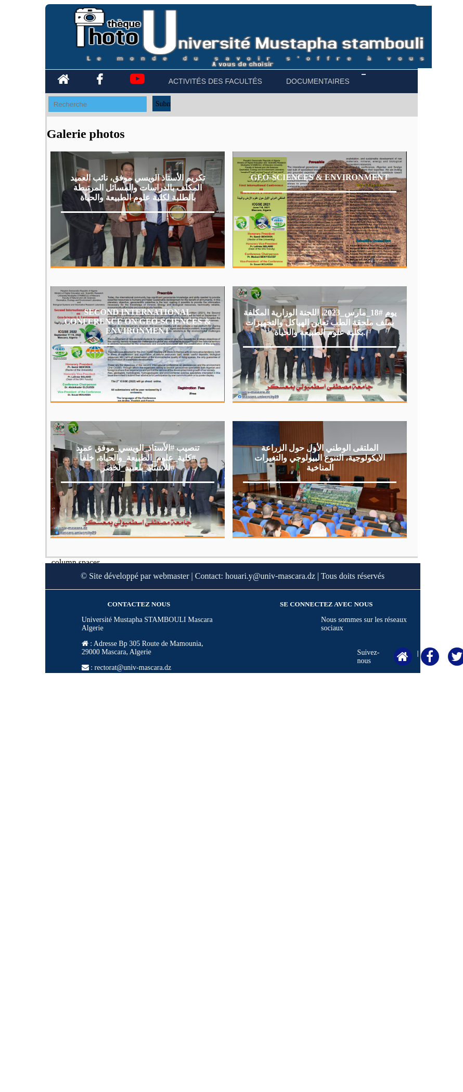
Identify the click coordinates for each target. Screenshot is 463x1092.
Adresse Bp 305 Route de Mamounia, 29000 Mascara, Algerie (142, 648)
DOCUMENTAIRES (318, 81)
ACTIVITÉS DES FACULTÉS (215, 81)
